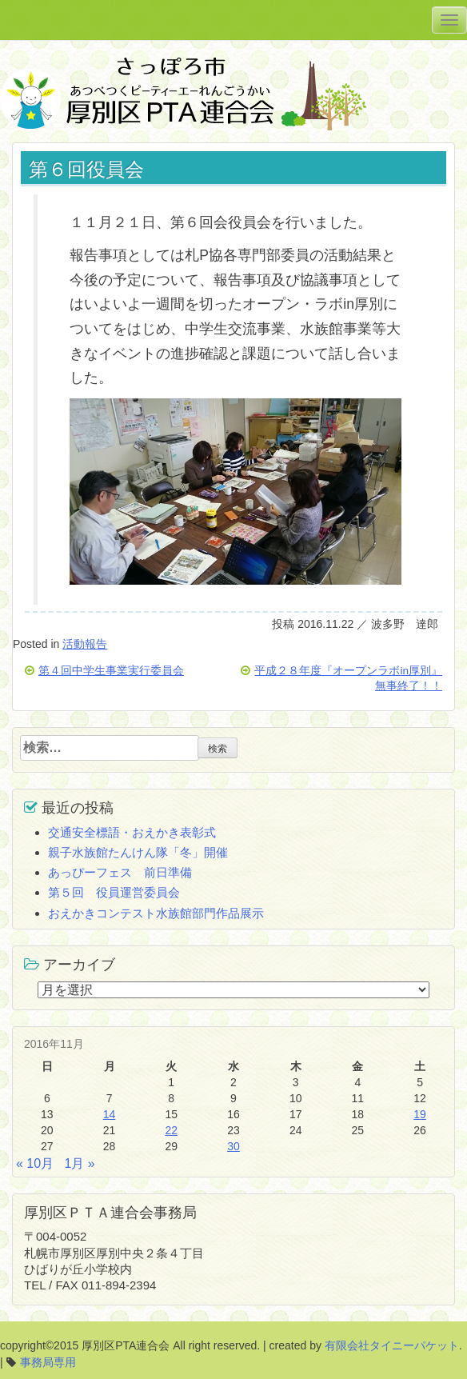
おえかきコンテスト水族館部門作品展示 (156, 913)
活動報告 (84, 644)
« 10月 (35, 1163)
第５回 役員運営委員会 (114, 892)
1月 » (80, 1163)
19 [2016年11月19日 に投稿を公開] (419, 1114)
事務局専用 (48, 1362)
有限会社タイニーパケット (392, 1345)
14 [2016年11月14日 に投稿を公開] (109, 1114)
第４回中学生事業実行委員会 (111, 671)
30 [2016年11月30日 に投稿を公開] (233, 1146)
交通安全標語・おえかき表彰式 (132, 832)
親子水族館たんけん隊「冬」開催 (138, 852)
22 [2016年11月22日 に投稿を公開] (171, 1130)
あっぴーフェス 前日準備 (120, 872)
